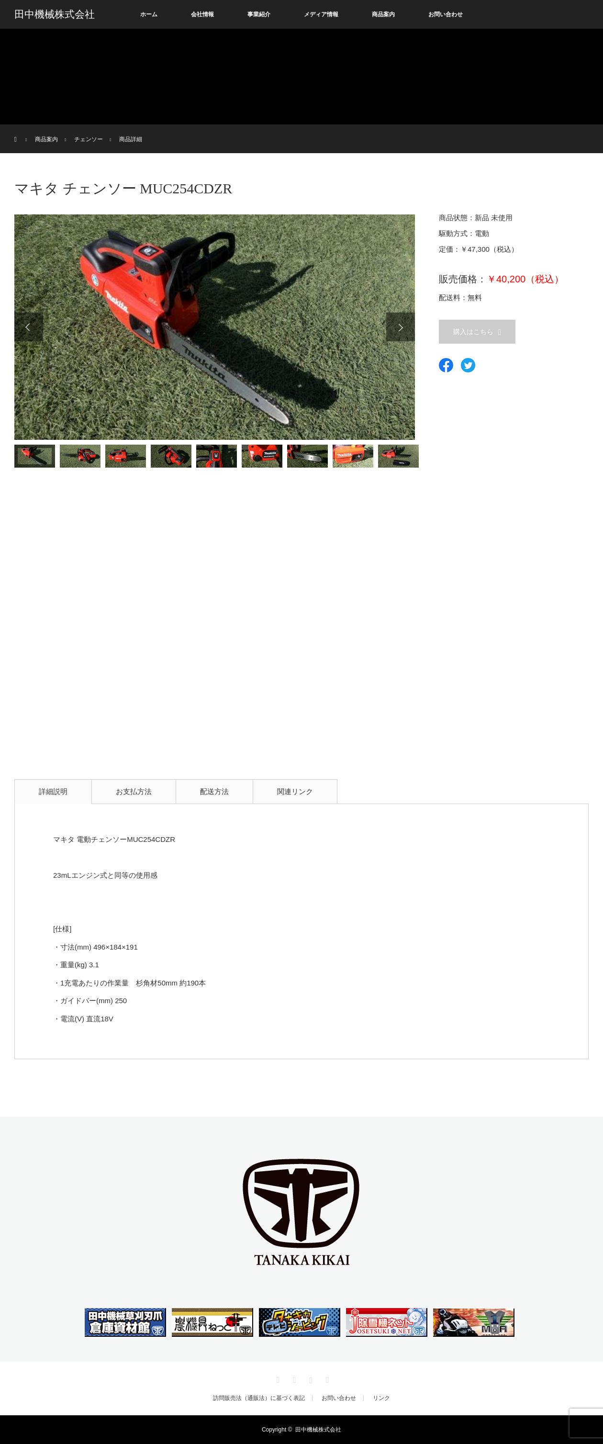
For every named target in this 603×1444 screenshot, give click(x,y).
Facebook (293, 1378)
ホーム (148, 14)
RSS (326, 1378)
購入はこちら (473, 332)
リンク (381, 1398)
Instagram (309, 1378)
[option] (214, 327)
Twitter (277, 1378)
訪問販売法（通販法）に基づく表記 (259, 1398)
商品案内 (383, 14)
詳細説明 (53, 791)
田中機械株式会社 (54, 14)
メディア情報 (321, 14)
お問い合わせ (445, 14)
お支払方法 (134, 791)
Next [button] (400, 327)
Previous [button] (28, 327)
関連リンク (295, 791)
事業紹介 (258, 14)
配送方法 (214, 791)
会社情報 (202, 14)
